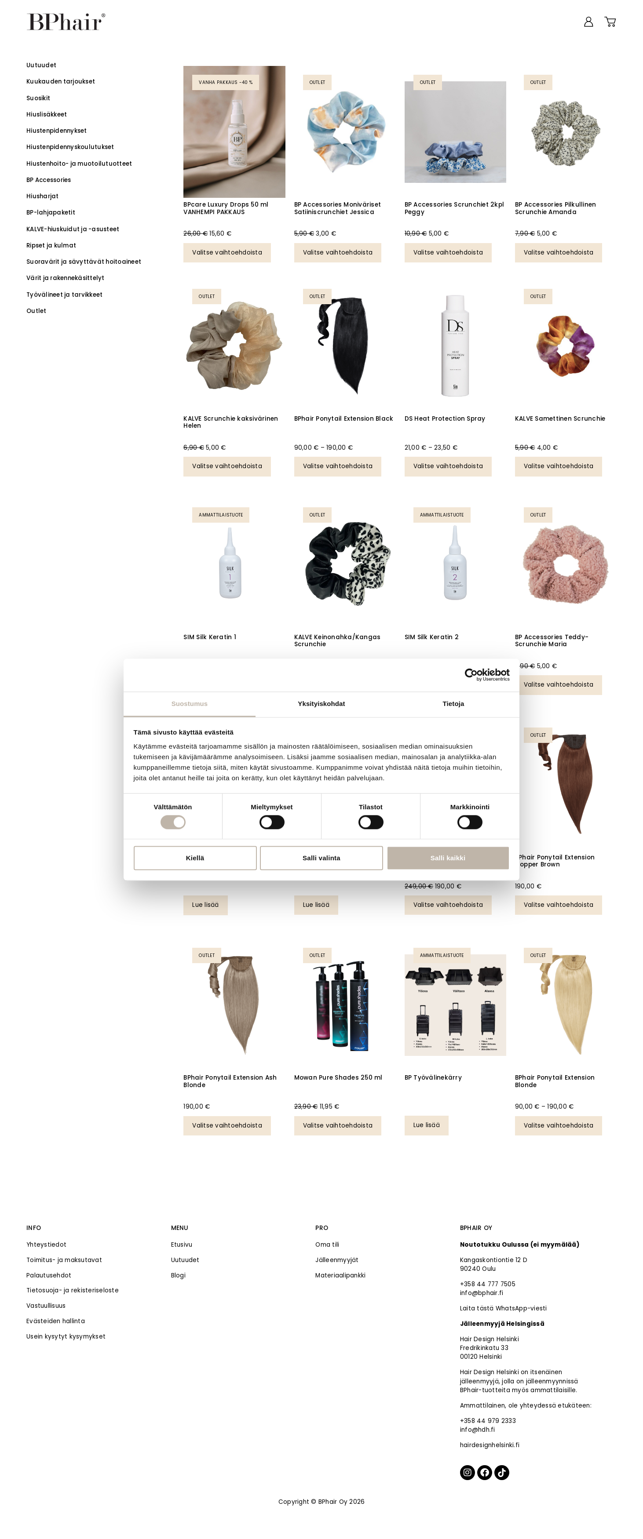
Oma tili (327, 1245)
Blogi (178, 1275)
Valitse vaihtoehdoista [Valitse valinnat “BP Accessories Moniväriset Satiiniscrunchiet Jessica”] (338, 252)
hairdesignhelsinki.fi (489, 1445)
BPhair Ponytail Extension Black (344, 419)
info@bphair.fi (482, 1293)
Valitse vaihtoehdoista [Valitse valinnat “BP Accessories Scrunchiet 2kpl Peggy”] (448, 252)
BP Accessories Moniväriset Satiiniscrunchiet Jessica (337, 208)
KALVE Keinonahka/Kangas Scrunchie (337, 640)
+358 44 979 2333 (488, 1421)
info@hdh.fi (477, 1430)
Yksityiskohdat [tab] (321, 703)
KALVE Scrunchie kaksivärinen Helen (230, 422)
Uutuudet (185, 1260)
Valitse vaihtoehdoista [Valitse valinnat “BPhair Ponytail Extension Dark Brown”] (448, 905)
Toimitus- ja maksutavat (64, 1260)
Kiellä (195, 858)
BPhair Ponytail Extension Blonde (555, 1081)
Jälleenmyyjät (336, 1260)
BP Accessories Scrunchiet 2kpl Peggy (454, 208)
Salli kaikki (448, 858)
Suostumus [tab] (190, 703)
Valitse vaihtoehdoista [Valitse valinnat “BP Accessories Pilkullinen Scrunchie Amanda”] (559, 252)
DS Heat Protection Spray (445, 419)
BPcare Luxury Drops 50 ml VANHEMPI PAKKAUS (225, 208)
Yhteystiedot (46, 1245)
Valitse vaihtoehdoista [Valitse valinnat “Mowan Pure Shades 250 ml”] (338, 1125)
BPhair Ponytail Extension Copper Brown (555, 861)
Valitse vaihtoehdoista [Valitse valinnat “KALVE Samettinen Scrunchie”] (559, 466)
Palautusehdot (48, 1275)
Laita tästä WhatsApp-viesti (503, 1308)
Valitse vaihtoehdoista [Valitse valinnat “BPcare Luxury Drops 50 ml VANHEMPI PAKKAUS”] (227, 252)
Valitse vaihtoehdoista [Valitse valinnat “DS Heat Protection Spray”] (448, 466)
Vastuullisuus (46, 1306)
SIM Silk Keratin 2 (432, 637)
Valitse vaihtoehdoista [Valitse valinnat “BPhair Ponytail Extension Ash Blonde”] (227, 1125)
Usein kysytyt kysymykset (66, 1336)
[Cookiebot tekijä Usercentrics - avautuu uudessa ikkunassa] (471, 674)
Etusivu (182, 1245)
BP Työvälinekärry (433, 1077)
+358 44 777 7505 (487, 1284)
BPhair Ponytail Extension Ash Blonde (230, 1081)
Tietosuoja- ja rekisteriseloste (72, 1290)
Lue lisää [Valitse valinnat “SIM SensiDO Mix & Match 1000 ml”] (316, 905)
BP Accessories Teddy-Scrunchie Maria (551, 640)
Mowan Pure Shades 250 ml (338, 1077)
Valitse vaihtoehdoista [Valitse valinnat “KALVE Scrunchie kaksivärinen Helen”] (227, 466)
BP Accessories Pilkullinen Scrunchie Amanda (555, 208)
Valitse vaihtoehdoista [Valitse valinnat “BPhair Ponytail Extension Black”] (338, 466)
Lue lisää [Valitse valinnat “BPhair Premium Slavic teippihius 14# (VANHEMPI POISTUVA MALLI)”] (205, 905)
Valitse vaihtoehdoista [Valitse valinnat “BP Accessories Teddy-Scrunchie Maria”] (559, 684)
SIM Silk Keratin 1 (209, 637)
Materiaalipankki (340, 1275)
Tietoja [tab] (453, 703)
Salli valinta (321, 858)
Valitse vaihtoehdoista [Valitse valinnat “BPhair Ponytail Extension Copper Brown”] (559, 905)
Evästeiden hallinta (55, 1321)
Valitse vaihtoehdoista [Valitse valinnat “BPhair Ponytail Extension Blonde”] (559, 1125)
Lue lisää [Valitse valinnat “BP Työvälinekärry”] (426, 1125)
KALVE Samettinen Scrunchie (560, 419)
